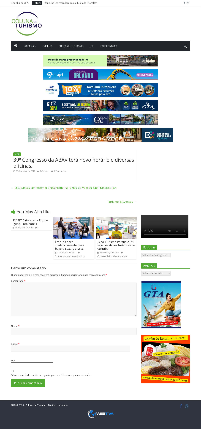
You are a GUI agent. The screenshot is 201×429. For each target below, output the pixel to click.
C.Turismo (45, 171)
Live (92, 45)
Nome (15, 325)
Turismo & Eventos (122, 202)
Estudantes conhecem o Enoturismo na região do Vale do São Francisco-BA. (64, 188)
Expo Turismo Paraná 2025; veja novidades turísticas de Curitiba (116, 245)
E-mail (15, 343)
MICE (17, 154)
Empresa (47, 45)
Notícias (29, 45)
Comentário (18, 280)
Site (13, 360)
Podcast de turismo (71, 45)
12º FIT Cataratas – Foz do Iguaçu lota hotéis (30, 222)
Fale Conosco (108, 45)
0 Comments (58, 171)
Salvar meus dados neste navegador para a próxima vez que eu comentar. (51, 375)
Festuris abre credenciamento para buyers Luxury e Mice (69, 245)
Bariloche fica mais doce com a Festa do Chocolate (70, 2)
